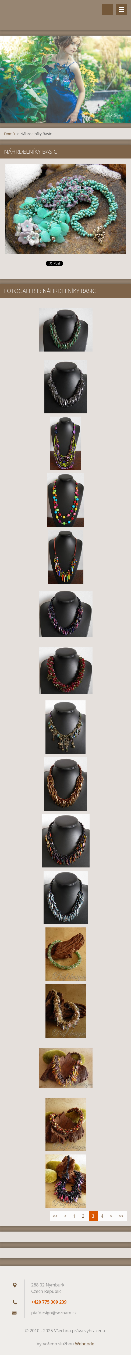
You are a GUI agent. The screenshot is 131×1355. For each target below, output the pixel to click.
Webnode (84, 1344)
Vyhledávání (107, 9)
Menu (121, 9)
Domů (9, 133)
